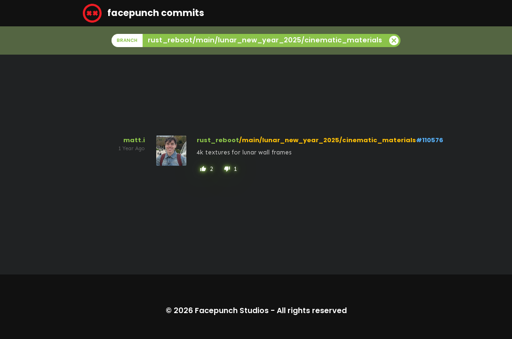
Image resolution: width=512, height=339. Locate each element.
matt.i (134, 140)
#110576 (429, 140)
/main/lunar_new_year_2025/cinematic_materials (327, 140)
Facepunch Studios (232, 310)
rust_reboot (218, 140)
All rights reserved (312, 310)
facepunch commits (143, 13)
